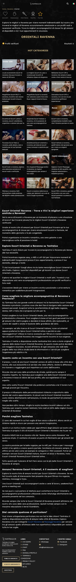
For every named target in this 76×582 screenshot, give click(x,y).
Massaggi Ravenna (52, 522)
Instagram (63, 545)
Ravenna (10, 9)
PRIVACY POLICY (29, 561)
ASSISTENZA (8, 570)
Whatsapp (45, 542)
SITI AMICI (27, 564)
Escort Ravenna (35, 522)
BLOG (25, 567)
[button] (3, 3)
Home (4, 9)
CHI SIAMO (27, 542)
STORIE (25, 545)
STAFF (25, 547)
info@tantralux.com (46, 547)
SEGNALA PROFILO (30, 553)
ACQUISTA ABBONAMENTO (12, 564)
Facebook (63, 542)
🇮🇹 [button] (74, 4)
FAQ (24, 550)
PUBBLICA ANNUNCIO (10, 558)
